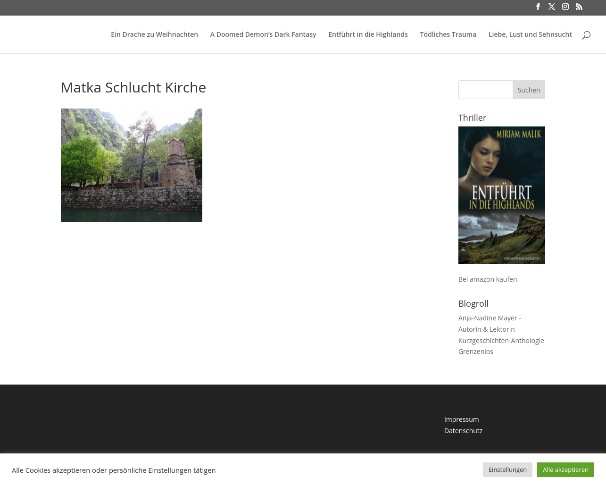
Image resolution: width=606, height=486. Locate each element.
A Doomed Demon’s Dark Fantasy (263, 35)
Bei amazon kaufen (487, 279)
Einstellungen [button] (508, 469)
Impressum (461, 419)
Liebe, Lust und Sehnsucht (530, 35)
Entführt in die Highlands (368, 35)
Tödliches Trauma (448, 35)
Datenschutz (463, 430)
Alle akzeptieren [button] (566, 469)
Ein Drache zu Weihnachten (154, 35)
